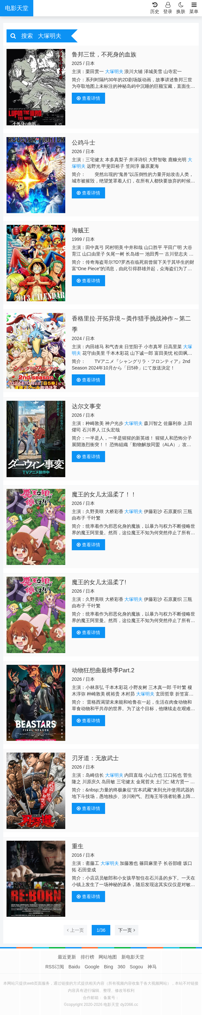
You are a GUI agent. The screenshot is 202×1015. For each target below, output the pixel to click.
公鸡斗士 (83, 142)
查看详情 (88, 98)
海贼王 (80, 230)
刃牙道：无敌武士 (95, 758)
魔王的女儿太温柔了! (99, 582)
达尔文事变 (86, 406)
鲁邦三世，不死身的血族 (104, 54)
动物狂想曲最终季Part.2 (103, 670)
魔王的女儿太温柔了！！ (104, 494)
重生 (78, 846)
